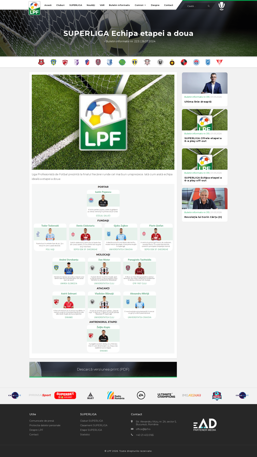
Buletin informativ (119, 5)
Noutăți (91, 5)
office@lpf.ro (143, 429)
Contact (168, 5)
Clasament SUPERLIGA (93, 425)
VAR (102, 5)
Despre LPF (36, 429)
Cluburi (60, 5)
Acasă (47, 5)
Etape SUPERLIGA (91, 429)
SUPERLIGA (75, 5)
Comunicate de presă (41, 420)
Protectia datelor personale (44, 425)
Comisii (140, 5)
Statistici (85, 434)
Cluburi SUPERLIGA (91, 420)
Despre (155, 5)
